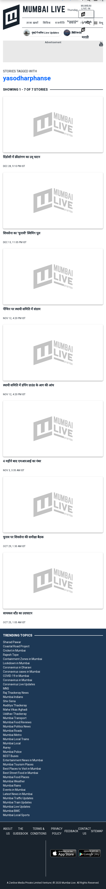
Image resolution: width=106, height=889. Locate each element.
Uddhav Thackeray (15, 713)
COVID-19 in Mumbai (16, 675)
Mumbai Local (12, 743)
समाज (72, 22)
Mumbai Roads (12, 730)
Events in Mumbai (14, 789)
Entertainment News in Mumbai (23, 760)
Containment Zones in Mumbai (22, 659)
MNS (6, 688)
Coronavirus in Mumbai (17, 680)
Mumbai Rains (12, 785)
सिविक (47, 22)
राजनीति (60, 22)
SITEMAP (97, 831)
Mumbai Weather (14, 781)
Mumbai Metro (12, 735)
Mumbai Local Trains (16, 739)
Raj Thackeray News (16, 692)
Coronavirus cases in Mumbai (21, 671)
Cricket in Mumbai (14, 650)
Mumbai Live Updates (16, 806)
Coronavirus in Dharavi (17, 667)
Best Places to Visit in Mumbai (22, 768)
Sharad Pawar (12, 642)
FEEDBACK (71, 831)
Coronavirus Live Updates (19, 684)
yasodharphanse (27, 78)
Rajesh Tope (11, 654)
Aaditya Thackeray (15, 705)
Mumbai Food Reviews (17, 722)
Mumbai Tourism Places (18, 764)
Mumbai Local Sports (16, 815)
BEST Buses (10, 756)
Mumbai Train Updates (17, 802)
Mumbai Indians (13, 697)
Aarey (7, 747)
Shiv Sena (9, 701)
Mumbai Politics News (17, 726)
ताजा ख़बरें (32, 22)
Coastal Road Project (16, 646)
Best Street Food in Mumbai (20, 772)
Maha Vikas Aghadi (15, 709)
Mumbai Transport (14, 718)
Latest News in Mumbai (17, 794)
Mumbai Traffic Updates (18, 798)
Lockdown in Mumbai (16, 663)
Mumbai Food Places (16, 777)
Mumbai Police (12, 751)
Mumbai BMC (11, 810)
